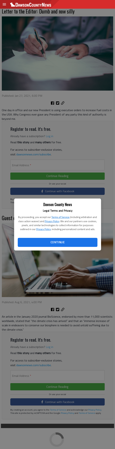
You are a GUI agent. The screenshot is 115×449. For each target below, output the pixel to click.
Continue (57, 242)
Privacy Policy (52, 221)
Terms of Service (60, 217)
